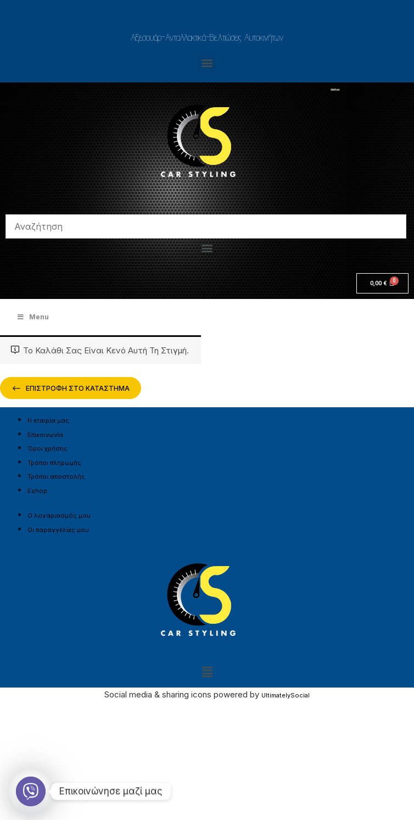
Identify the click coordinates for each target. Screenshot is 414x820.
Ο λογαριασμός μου (59, 515)
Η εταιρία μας (48, 420)
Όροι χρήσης (47, 448)
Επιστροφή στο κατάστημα (77, 388)
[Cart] (382, 283)
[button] (207, 62)
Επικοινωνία (45, 435)
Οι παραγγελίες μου (58, 530)
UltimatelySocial (285, 695)
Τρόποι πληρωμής (54, 463)
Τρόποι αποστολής (56, 476)
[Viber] (31, 791)
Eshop (37, 491)
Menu (32, 317)
